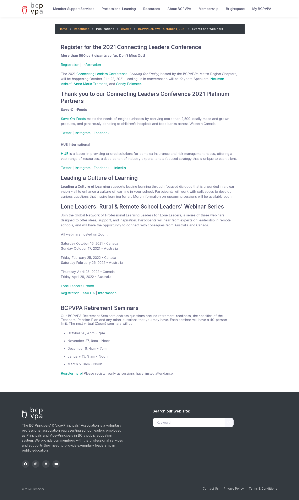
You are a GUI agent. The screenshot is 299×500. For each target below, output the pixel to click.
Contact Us (211, 488)
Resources (81, 29)
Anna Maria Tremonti (90, 84)
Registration (70, 65)
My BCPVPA (261, 9)
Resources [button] (151, 9)
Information (91, 65)
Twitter (66, 133)
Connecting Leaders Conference (101, 74)
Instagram (83, 133)
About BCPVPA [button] (179, 9)
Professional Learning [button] (119, 9)
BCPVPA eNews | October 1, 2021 (161, 29)
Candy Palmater (128, 84)
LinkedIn (119, 168)
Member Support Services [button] (73, 9)
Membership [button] (208, 9)
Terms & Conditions (263, 488)
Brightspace (235, 9)
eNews (126, 29)
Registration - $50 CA (78, 293)
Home (63, 29)
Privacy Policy (234, 488)
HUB (65, 154)
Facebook (101, 133)
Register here (71, 373)
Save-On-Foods (73, 119)
